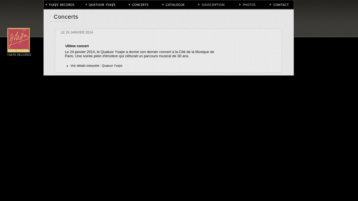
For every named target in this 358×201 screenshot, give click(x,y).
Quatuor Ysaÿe (112, 65)
